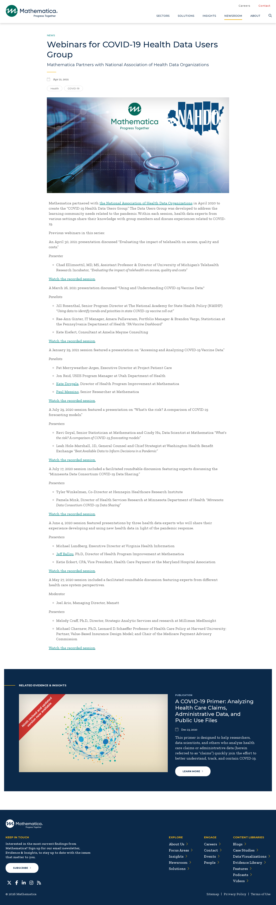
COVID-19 (73, 88)
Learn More (193, 771)
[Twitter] (9, 882)
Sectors (163, 15)
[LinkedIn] (24, 882)
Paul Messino (67, 391)
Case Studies (246, 850)
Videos (241, 881)
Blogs (239, 844)
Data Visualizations (251, 856)
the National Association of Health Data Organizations (146, 203)
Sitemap (213, 894)
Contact (264, 5)
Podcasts (242, 874)
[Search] (269, 16)
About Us (178, 844)
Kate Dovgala (67, 383)
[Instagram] (31, 882)
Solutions (186, 15)
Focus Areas (181, 850)
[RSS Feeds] (39, 882)
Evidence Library (249, 862)
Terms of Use (260, 894)
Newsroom (233, 15)
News (51, 35)
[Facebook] (16, 882)
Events (212, 856)
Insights (209, 15)
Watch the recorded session (72, 279)
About (255, 15)
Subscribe (22, 867)
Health (54, 88)
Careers (244, 5)
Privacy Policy (235, 894)
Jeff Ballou (64, 554)
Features (242, 868)
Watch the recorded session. (72, 460)
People (211, 862)
